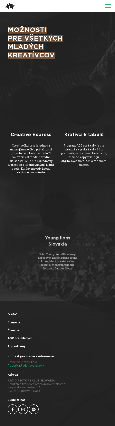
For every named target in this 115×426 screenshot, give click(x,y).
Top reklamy (16, 346)
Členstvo (14, 330)
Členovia (14, 322)
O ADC (12, 314)
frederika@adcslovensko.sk (26, 365)
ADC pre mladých (20, 338)
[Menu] (108, 6)
